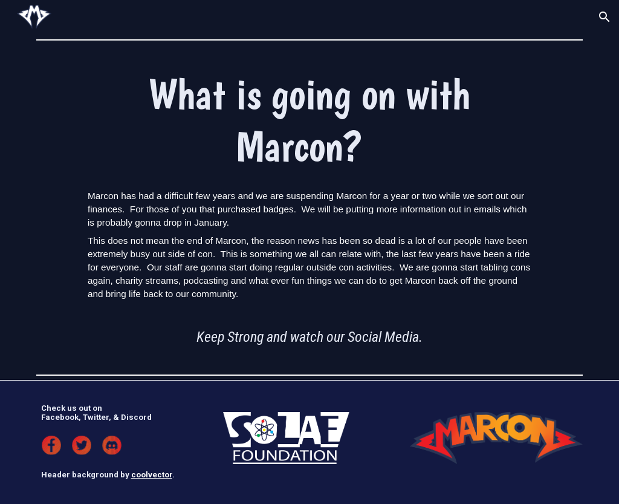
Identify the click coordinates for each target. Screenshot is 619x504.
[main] (309, 120)
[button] (604, 16)
